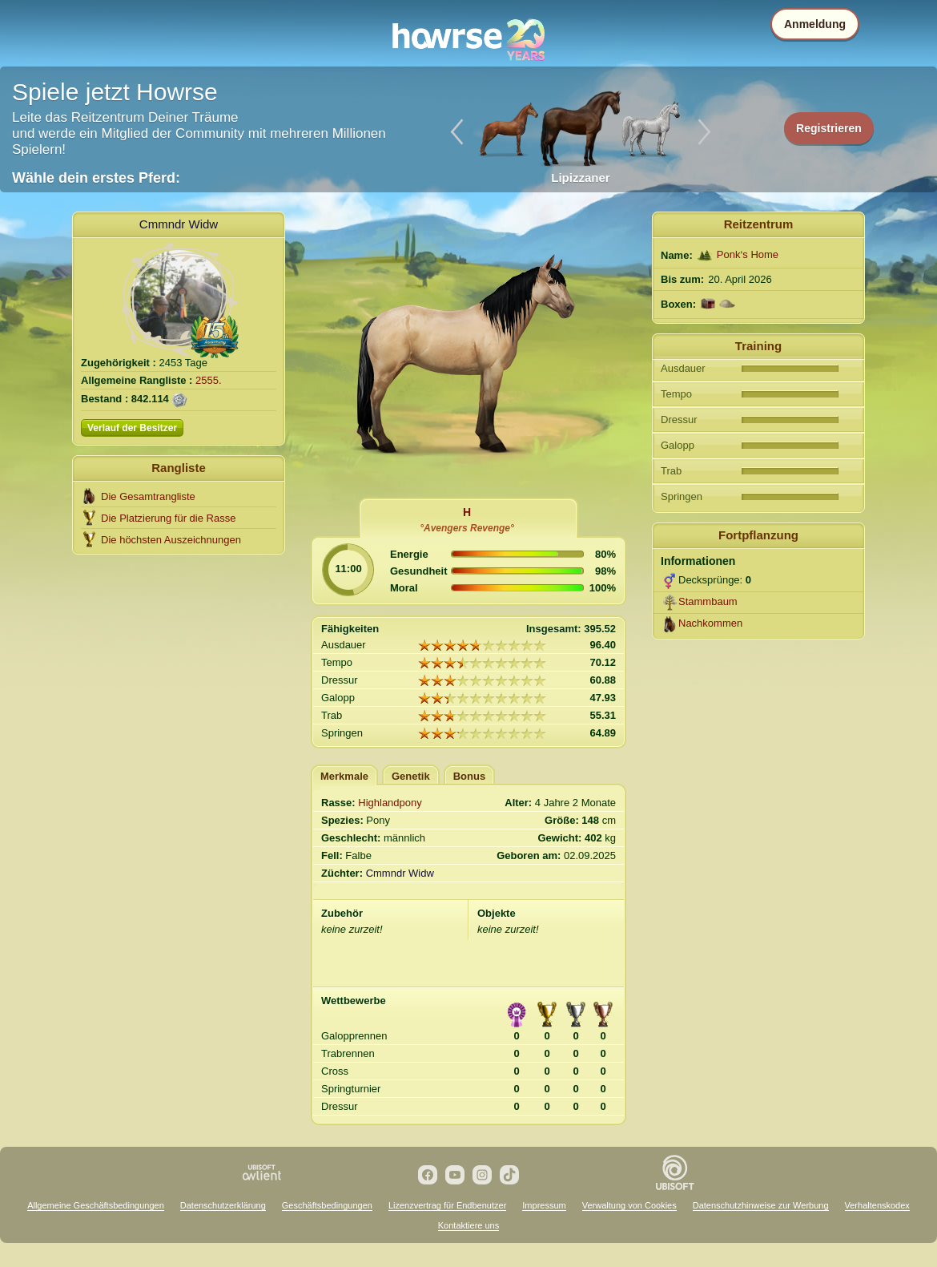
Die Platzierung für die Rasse (168, 518)
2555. (208, 380)
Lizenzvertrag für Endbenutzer (447, 1205)
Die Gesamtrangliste (148, 496)
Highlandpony (390, 803)
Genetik (411, 776)
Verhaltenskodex (877, 1205)
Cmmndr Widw (178, 224)
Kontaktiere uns (468, 1225)
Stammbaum (708, 601)
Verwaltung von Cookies (629, 1205)
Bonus (469, 776)
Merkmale (344, 776)
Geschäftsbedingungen (327, 1205)
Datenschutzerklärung (223, 1205)
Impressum (543, 1205)
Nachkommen (710, 623)
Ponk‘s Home (747, 254)
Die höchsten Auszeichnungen (171, 540)
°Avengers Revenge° (467, 528)
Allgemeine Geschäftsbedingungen (95, 1205)
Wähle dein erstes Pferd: (96, 178)
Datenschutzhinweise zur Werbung (761, 1205)
